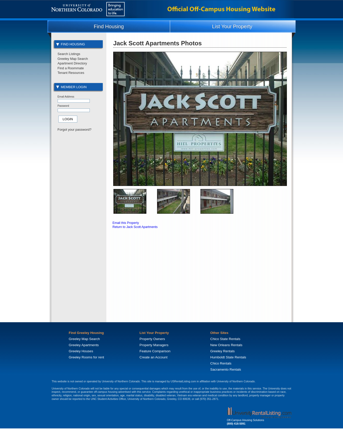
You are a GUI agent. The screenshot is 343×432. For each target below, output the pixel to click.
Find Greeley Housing (86, 333)
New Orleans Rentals (226, 345)
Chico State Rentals (225, 339)
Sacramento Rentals (225, 369)
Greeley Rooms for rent (86, 357)
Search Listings (69, 54)
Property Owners (152, 339)
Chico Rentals (221, 363)
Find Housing (109, 26)
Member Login (71, 87)
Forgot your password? (75, 129)
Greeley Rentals (222, 351)
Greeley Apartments (84, 345)
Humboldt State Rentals (228, 357)
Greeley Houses (81, 351)
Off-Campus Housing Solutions (245, 420)
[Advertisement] (78, 220)
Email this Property (125, 223)
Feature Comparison (155, 351)
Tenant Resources (71, 73)
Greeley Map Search (73, 59)
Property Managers (153, 345)
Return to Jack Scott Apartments (135, 227)
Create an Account (153, 357)
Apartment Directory (72, 63)
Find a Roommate (71, 68)
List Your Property (232, 26)
